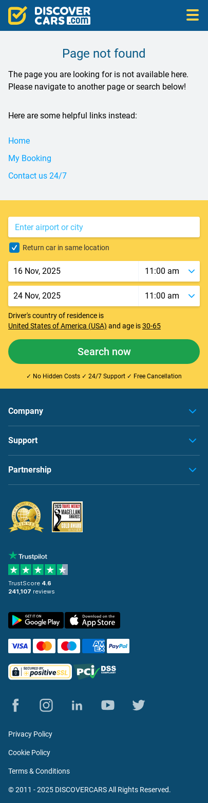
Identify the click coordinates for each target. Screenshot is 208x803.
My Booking (29, 158)
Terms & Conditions (39, 771)
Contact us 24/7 (37, 176)
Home (19, 141)
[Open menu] (192, 15)
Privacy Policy (30, 734)
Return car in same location (66, 247)
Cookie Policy (29, 752)
